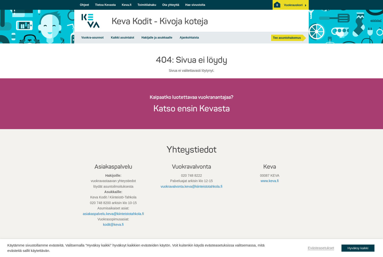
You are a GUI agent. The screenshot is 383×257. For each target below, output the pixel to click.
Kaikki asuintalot (122, 37)
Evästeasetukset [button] (321, 248)
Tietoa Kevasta (105, 5)
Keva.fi (126, 5)
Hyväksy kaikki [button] (358, 248)
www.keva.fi (270, 181)
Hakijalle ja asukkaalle (156, 37)
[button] (293, 5)
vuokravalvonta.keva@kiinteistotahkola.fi (191, 186)
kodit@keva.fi (113, 224)
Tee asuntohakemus (287, 38)
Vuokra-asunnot (92, 37)
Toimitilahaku (147, 5)
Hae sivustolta (195, 5)
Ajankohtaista (189, 37)
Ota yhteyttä (170, 5)
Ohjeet (84, 5)
